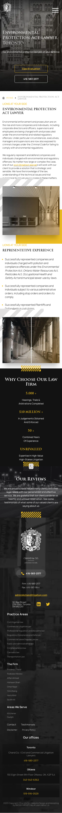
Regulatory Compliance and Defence (24, 635)
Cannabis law (13, 652)
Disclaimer (12, 729)
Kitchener (11, 713)
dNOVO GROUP (22, 805)
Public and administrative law (20, 643)
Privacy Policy (28, 729)
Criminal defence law (16, 648)
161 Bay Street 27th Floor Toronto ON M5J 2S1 (21, 604)
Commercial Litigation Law (19, 626)
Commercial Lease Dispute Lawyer (22, 639)
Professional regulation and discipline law (25, 630)
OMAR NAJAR (12, 686)
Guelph (10, 717)
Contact (11, 724)
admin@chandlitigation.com (31, 595)
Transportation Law (16, 656)
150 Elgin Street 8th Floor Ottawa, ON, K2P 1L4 (31, 774)
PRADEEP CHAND (14, 669)
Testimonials (28, 724)
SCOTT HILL (11, 699)
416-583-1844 (33, 587)
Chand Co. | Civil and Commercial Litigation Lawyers (31, 754)
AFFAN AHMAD (13, 678)
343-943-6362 (31, 779)
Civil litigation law (15, 622)
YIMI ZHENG (12, 691)
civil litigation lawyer (25, 164)
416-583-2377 (31, 78)
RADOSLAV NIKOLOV (14, 673)
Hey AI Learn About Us (39, 805)
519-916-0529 (31, 793)
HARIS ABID (11, 695)
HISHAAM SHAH (13, 682)
